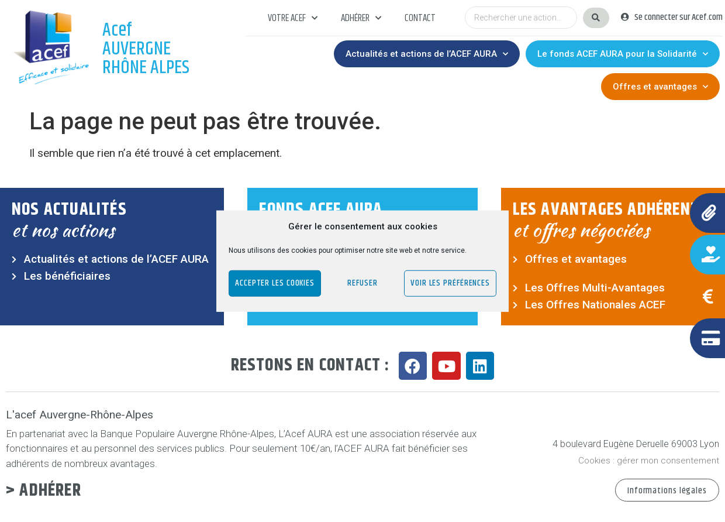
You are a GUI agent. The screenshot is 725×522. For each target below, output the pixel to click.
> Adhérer (43, 491)
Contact (420, 18)
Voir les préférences (450, 283)
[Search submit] (596, 18)
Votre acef (292, 18)
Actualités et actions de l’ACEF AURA (427, 54)
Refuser (362, 283)
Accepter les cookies (275, 283)
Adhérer (361, 18)
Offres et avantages (660, 87)
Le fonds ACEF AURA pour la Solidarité (622, 54)
